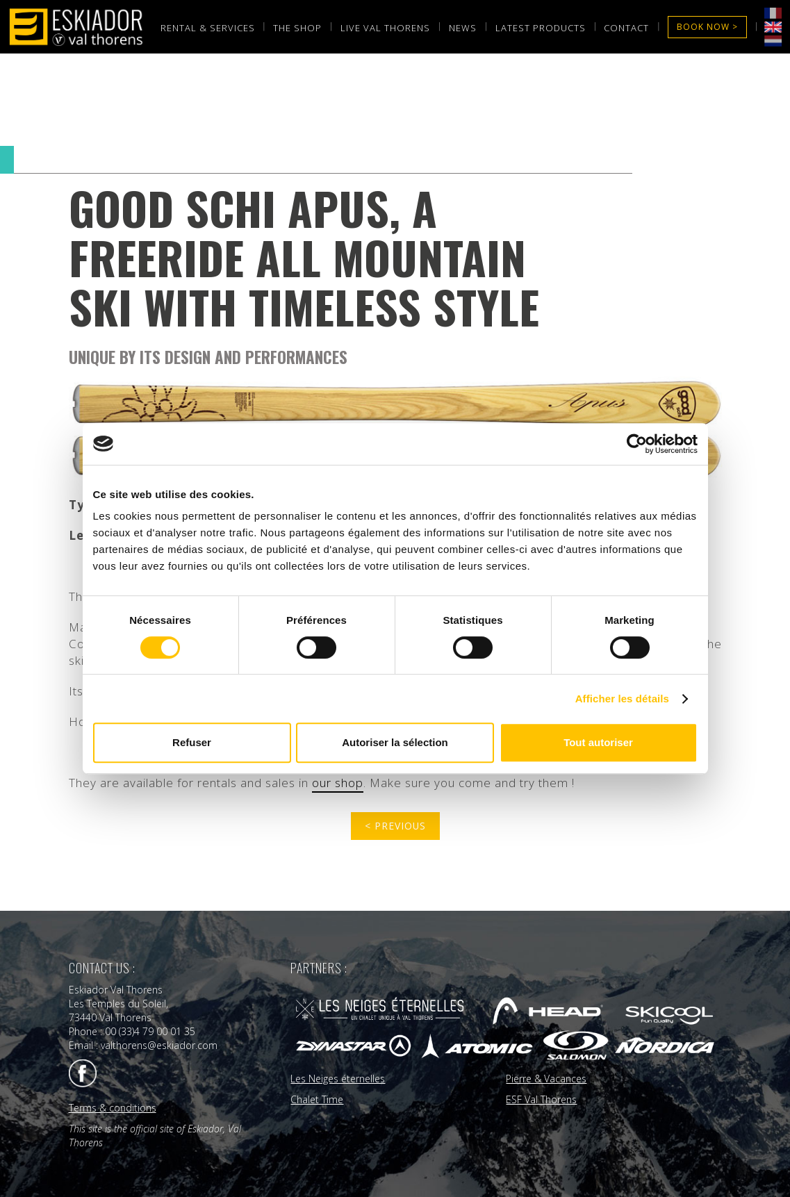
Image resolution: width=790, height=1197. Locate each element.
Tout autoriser (598, 742)
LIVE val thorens (385, 28)
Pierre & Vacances (546, 1077)
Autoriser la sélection (395, 742)
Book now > (707, 27)
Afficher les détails (622, 698)
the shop (297, 28)
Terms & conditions (112, 1106)
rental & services (208, 28)
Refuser (191, 742)
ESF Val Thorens (541, 1098)
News (463, 28)
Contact (626, 28)
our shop (337, 783)
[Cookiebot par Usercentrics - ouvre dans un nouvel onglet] (637, 444)
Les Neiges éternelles (337, 1077)
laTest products (540, 28)
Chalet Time (316, 1098)
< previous (395, 825)
